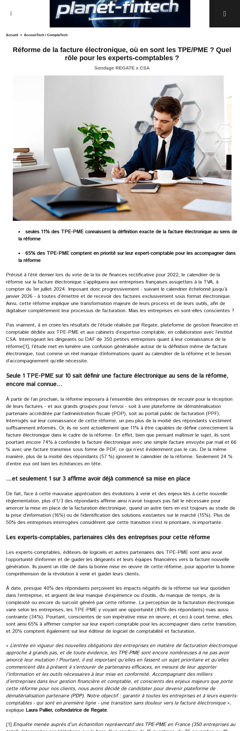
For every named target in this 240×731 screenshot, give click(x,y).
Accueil (12, 35)
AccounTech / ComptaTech (46, 35)
